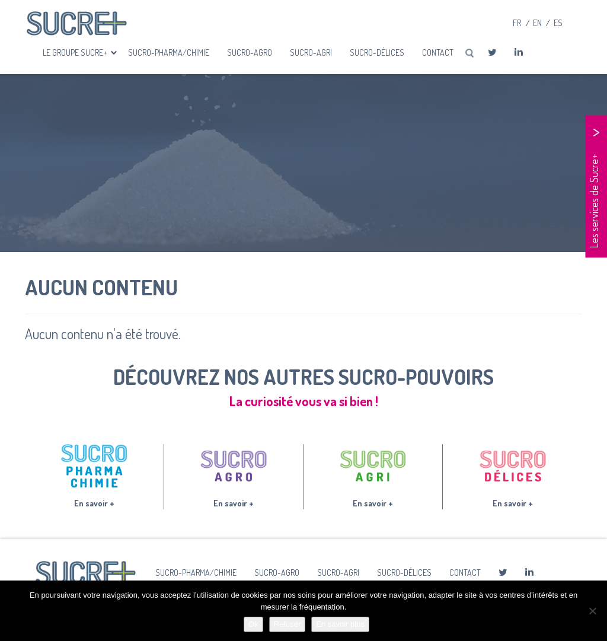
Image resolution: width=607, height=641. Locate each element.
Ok (253, 624)
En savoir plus (340, 624)
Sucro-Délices (377, 52)
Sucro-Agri (311, 52)
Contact (437, 52)
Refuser (287, 624)
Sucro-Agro (249, 52)
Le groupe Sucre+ (76, 52)
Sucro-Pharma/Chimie (168, 52)
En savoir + (94, 503)
